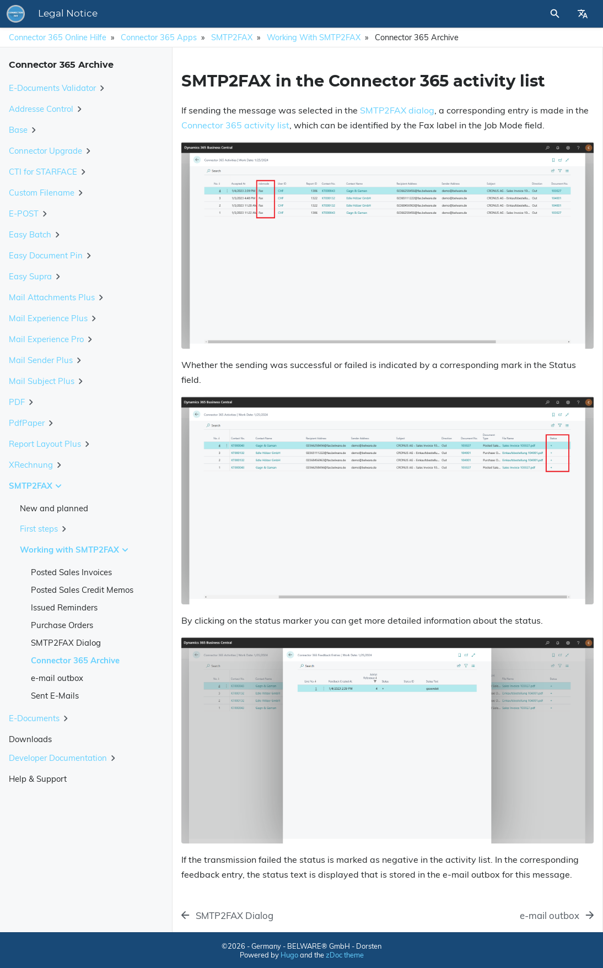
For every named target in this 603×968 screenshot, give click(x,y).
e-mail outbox (57, 678)
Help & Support (38, 779)
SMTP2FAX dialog (397, 110)
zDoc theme (345, 954)
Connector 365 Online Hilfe (57, 37)
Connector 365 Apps (159, 37)
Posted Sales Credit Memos (82, 590)
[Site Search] (525, 14)
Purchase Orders (62, 625)
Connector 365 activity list (235, 125)
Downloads (30, 739)
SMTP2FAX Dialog (66, 642)
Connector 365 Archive (75, 660)
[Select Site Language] (582, 14)
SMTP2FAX (231, 37)
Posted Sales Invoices (71, 572)
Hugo (289, 954)
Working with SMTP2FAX (313, 37)
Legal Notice (221, 13)
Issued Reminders (64, 607)
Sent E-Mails (55, 695)
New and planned (54, 508)
